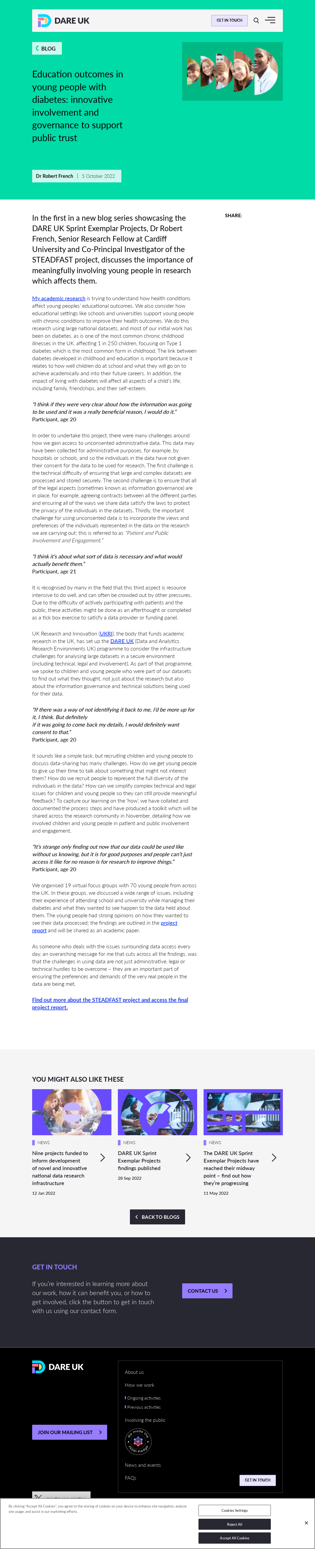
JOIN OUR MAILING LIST (65, 1432)
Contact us (203, 1290)
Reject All (234, 1524)
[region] (157, 1523)
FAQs (130, 1477)
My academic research (58, 298)
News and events (143, 1464)
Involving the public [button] (145, 1419)
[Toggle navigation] (270, 19)
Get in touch (229, 20)
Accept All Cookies (234, 1537)
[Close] (306, 1523)
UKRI (106, 633)
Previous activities (144, 1407)
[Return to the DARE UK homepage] (63, 20)
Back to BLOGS (160, 1216)
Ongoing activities (144, 1398)
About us (134, 1371)
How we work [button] (139, 1384)
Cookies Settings (235, 1510)
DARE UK (122, 641)
